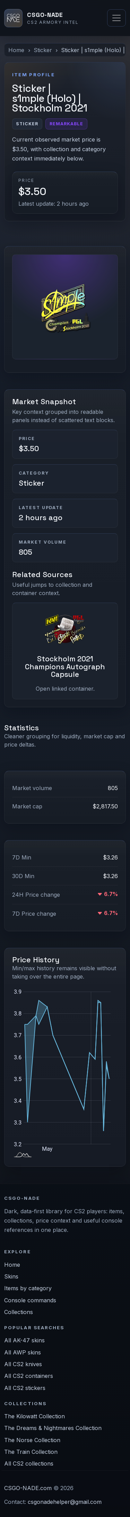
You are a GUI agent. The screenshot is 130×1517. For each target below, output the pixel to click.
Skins (11, 1276)
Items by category (28, 1288)
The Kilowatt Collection (34, 1416)
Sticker (43, 50)
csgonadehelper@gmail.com (65, 1501)
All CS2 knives (23, 1364)
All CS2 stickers (24, 1387)
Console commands (30, 1300)
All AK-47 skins (24, 1340)
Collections (18, 1312)
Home (16, 50)
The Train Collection (31, 1451)
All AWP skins (22, 1352)
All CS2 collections (28, 1463)
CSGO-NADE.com (28, 1488)
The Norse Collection (32, 1440)
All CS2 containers (28, 1375)
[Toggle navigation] (116, 18)
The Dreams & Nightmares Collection (53, 1427)
